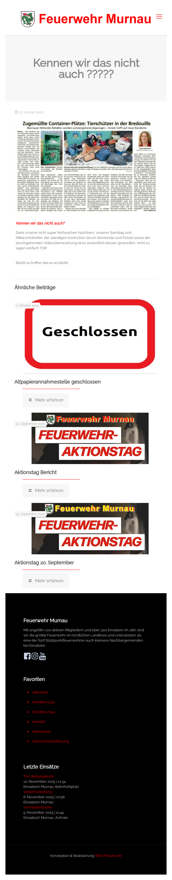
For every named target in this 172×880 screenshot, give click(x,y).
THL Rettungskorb (38, 776)
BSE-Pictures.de (108, 856)
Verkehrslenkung (37, 792)
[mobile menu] (159, 16)
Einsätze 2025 (43, 702)
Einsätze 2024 (43, 712)
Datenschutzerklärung (50, 741)
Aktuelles (40, 692)
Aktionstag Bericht (35, 472)
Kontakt (38, 722)
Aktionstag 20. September (44, 562)
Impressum (41, 731)
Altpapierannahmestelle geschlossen (57, 382)
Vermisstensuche (37, 807)
